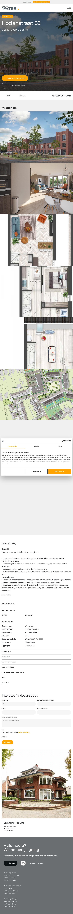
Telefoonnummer (42, 708)
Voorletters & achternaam (45, 700)
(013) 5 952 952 (9, 831)
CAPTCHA (4, 736)
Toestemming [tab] (12, 446)
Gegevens (5, 700)
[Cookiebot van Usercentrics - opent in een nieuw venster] (63, 441)
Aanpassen (36, 471)
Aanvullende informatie (9, 717)
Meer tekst (6, 595)
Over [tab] (60, 446)
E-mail (3, 708)
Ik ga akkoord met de (16, 732)
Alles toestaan (59, 471)
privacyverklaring (24, 732)
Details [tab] (36, 446)
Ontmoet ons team (36, 863)
